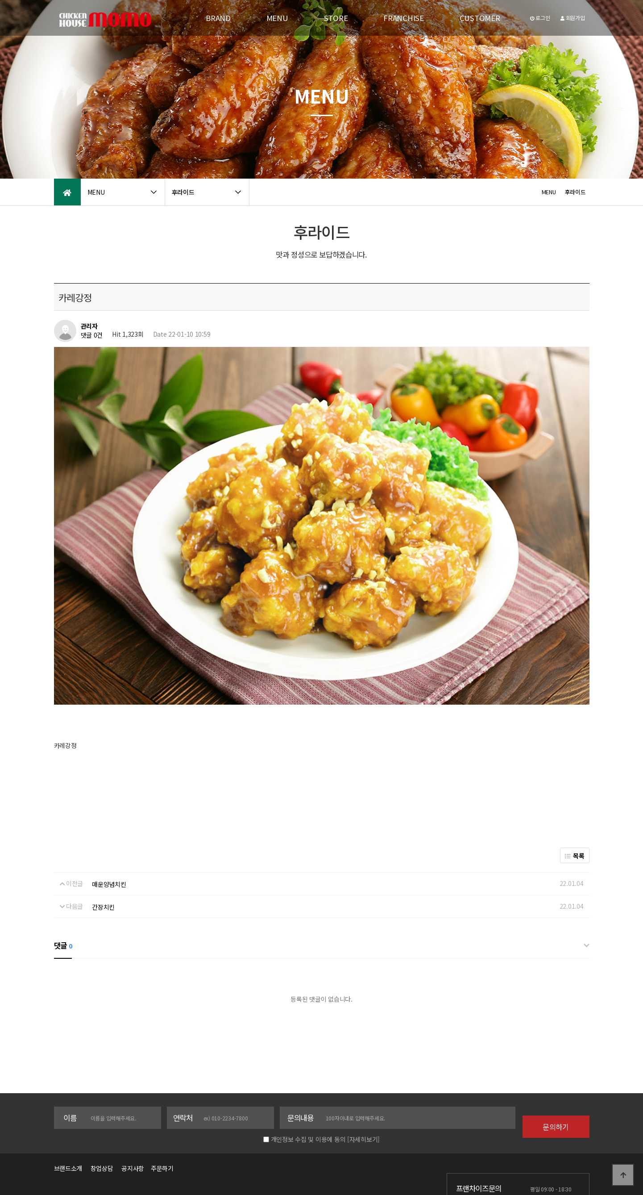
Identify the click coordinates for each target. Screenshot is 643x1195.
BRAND (218, 18)
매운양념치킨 (109, 824)
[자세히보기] (363, 1079)
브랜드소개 (68, 1108)
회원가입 (572, 17)
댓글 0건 (92, 334)
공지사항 (132, 1108)
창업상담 (102, 1108)
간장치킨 (103, 847)
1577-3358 (478, 1148)
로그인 (540, 17)
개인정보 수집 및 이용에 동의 (308, 1079)
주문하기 (160, 1108)
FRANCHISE (403, 18)
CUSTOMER (480, 18)
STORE (336, 18)
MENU (277, 18)
